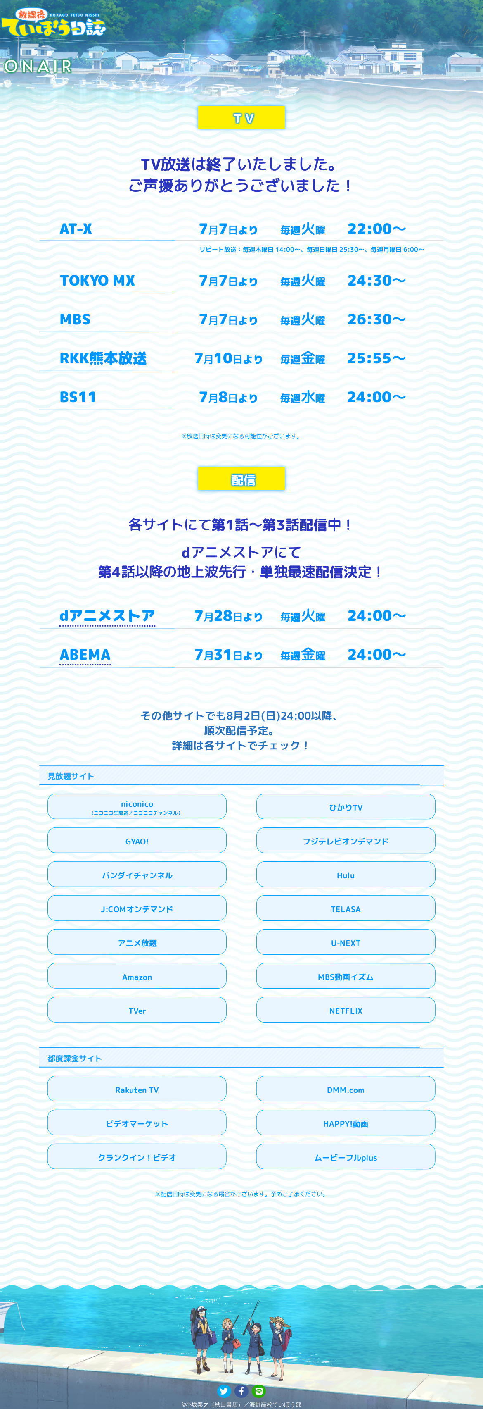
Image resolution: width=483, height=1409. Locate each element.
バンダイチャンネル (137, 875)
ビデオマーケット (137, 1123)
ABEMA (85, 654)
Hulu (346, 875)
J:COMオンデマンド (137, 909)
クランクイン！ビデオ (137, 1157)
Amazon (137, 977)
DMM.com (346, 1090)
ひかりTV (346, 807)
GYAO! (137, 841)
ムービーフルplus (345, 1157)
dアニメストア (107, 615)
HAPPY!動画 (345, 1124)
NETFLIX (345, 1011)
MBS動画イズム (346, 977)
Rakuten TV (137, 1090)
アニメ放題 (137, 943)
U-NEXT (345, 943)
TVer (137, 1011)
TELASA (346, 909)
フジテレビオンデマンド (346, 841)
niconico (137, 807)
